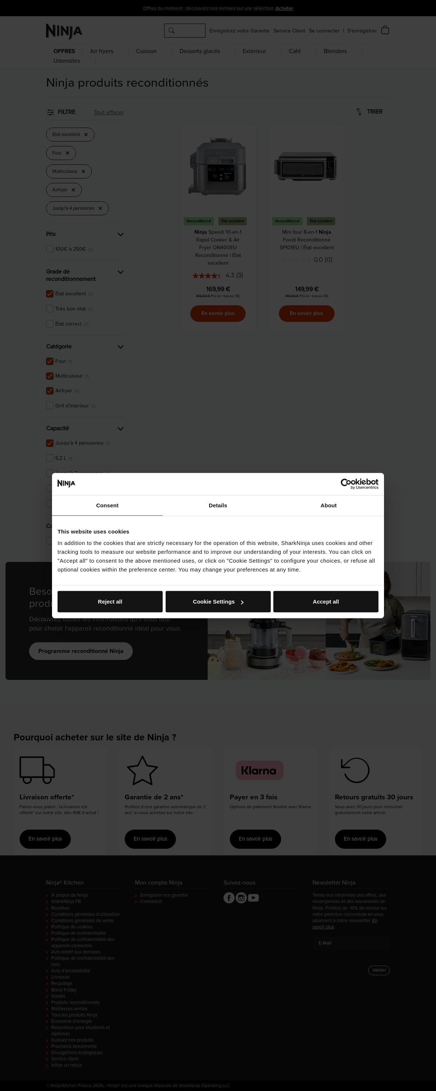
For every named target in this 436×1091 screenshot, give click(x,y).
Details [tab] (218, 505)
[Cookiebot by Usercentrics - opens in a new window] (346, 483)
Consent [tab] (107, 505)
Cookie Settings (218, 601)
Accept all (326, 601)
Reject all (110, 601)
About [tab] (329, 505)
